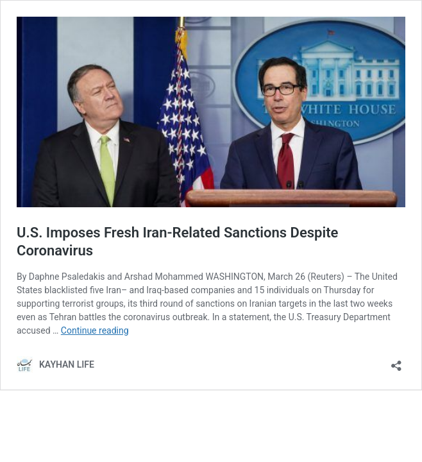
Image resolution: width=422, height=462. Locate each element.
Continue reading (95, 330)
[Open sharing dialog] (396, 362)
